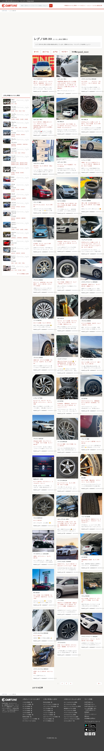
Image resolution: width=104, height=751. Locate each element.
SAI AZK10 (60, 318)
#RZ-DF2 (36, 166)
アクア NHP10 (37, 241)
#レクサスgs (87, 125)
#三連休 (35, 243)
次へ (99, 683)
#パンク (41, 243)
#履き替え (92, 480)
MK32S (13, 218)
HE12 (24, 270)
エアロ (55, 52)
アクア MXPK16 (37, 79)
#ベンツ (43, 483)
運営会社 (86, 716)
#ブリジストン (68, 283)
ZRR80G (13, 237)
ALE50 (13, 174)
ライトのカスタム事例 (70, 710)
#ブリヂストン (47, 481)
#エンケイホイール (62, 483)
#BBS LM (36, 360)
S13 (12, 152)
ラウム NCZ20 (85, 596)
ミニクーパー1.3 (61, 359)
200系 (26, 229)
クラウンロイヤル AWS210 (40, 669)
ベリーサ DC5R (85, 516)
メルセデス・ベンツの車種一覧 (31, 718)
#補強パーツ (90, 286)
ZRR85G (19, 237)
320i (19, 263)
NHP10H (18, 198)
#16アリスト (67, 241)
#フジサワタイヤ (66, 127)
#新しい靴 (84, 203)
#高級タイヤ (68, 282)
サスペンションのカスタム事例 (72, 706)
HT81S (18, 206)
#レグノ (93, 639)
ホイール (46, 52)
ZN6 (12, 244)
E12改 (19, 270)
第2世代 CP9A (23, 162)
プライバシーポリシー (90, 714)
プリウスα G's (61, 642)
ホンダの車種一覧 (27, 706)
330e (23, 263)
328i (12, 263)
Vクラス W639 (61, 201)
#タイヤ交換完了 (68, 164)
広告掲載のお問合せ (89, 718)
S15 (19, 152)
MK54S (13, 219)
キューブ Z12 (61, 279)
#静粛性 (64, 646)
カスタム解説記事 (97, 5)
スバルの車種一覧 (27, 710)
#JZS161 (60, 241)
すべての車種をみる (48, 721)
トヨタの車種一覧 (27, 702)
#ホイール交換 (88, 166)
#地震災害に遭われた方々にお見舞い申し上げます (43, 127)
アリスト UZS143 (38, 438)
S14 (16, 152)
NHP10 (13, 198)
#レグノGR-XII (69, 85)
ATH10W (25, 127)
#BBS (83, 162)
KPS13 (23, 152)
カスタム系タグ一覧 (69, 721)
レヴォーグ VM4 (37, 398)
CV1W (13, 189)
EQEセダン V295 (38, 479)
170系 (17, 229)
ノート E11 (60, 600)
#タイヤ (43, 400)
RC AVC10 (36, 592)
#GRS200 (84, 284)
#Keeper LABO (37, 441)
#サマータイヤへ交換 (66, 364)
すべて (36, 52)
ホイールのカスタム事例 (70, 702)
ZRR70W (13, 145)
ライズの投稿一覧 (48, 708)
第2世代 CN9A (23, 164)
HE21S (13, 253)
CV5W (13, 191)
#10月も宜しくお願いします (65, 521)
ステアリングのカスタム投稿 (71, 718)
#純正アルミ (91, 284)
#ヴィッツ (36, 282)
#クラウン (95, 81)
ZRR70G (25, 144)
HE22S (18, 253)
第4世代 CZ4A (15, 164)
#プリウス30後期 (86, 323)
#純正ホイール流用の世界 (64, 602)
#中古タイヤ (92, 598)
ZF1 (12, 103)
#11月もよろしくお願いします (89, 122)
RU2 (20, 111)
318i (16, 263)
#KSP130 (42, 282)
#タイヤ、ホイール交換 (63, 321)
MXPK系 (13, 199)
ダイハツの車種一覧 (28, 714)
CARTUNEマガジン (89, 704)
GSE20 (13, 136)
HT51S (13, 206)
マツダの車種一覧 (27, 708)
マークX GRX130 (62, 441)
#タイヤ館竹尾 (45, 595)
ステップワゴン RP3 (87, 359)
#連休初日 (41, 83)
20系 (16, 127)
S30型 (26, 119)
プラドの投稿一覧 (48, 710)
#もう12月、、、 (86, 81)
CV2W (17, 189)
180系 (21, 229)
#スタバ (90, 325)
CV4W (22, 189)
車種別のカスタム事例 (71, 5)
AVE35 (23, 134)
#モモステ (94, 520)
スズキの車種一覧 (27, 712)
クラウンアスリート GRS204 (89, 636)
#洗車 (37, 442)
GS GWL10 (84, 119)
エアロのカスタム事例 (70, 714)
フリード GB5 (37, 202)
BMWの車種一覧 (27, 716)
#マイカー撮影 (61, 444)
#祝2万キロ (44, 596)
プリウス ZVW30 (86, 200)
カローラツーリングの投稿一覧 (51, 716)
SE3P (12, 181)
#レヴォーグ (36, 400)
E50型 (13, 172)
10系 (12, 127)
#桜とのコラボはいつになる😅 (65, 361)
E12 (16, 270)
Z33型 (17, 119)
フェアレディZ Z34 (86, 239)
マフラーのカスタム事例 (70, 712)
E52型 (22, 172)
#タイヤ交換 (89, 123)
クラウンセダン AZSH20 (64, 561)
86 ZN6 (83, 478)
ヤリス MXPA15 (37, 518)
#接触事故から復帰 (86, 559)
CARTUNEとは (88, 702)
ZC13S (13, 208)
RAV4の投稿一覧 (47, 702)
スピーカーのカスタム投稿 (71, 716)
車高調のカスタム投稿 (70, 708)
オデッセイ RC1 (61, 79)
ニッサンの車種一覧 (28, 704)
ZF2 (16, 103)
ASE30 (13, 134)
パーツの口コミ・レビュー (84, 5)
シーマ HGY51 (37, 320)
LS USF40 (84, 557)
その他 (80, 52)
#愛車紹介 (97, 401)
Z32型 (12, 119)
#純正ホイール (67, 324)
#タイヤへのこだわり (39, 204)
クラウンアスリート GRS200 (89, 282)
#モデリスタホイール (87, 401)
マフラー (65, 52)
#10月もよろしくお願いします (89, 242)
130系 (12, 229)
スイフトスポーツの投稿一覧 (51, 704)
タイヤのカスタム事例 (70, 704)
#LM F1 (94, 323)
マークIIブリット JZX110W (41, 554)
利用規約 (86, 712)
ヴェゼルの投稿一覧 (48, 718)
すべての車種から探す (23, 273)
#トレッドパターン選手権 (88, 441)
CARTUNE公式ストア (90, 706)
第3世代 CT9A (15, 162)
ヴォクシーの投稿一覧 (49, 714)
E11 (12, 270)
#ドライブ (60, 164)
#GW (58, 645)
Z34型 (21, 119)
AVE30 (18, 134)
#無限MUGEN (64, 525)
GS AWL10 (60, 121)
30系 (20, 127)
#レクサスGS (61, 124)
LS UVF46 (84, 398)
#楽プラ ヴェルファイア (40, 81)
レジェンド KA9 (85, 160)
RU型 (12, 111)
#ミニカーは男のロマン (45, 85)
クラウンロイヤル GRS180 (88, 79)
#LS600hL (94, 402)
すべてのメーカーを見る (29, 721)
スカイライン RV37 (38, 163)
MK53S (23, 218)
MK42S (18, 218)
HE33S (23, 253)
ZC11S (23, 206)
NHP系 (24, 198)
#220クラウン (61, 564)
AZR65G (19, 144)
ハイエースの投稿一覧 (49, 712)
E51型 (17, 172)
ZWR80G (25, 237)
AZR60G (13, 144)
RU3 (24, 111)
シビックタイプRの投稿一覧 (51, 706)
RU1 (16, 111)
